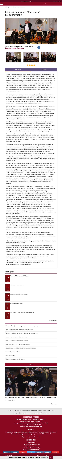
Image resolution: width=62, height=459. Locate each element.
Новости (39, 452)
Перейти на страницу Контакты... (31, 437)
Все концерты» (53, 320)
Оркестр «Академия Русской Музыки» (15, 359)
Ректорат (8, 7)
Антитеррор (16, 413)
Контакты (46, 413)
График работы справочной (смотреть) (31, 426)
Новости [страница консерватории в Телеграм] (6, 452)
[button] (9, 385)
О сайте (41, 413)
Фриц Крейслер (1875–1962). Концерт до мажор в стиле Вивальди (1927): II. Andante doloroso (30, 397)
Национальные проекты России (46, 410)
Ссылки (36, 413)
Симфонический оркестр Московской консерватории (19, 329)
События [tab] (44, 69)
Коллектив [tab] (18, 69)
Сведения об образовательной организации (25, 410)
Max (31, 452)
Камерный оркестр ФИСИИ (13, 351)
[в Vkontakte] (38, 47)
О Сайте (31, 430)
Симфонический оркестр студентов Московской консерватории (22, 333)
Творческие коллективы (19, 7)
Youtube (23, 452)
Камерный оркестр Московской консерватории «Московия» (21, 348)
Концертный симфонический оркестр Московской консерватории (22, 326)
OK (51, 457)
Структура (10, 410)
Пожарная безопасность (26, 413)
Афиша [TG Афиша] (15, 452)
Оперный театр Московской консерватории (17, 337)
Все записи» (54, 404)
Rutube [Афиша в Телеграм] (55, 452)
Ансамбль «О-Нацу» (11, 355)
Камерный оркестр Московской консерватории (18, 344)
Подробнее (45, 457)
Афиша (47, 452)
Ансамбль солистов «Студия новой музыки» (17, 340)
